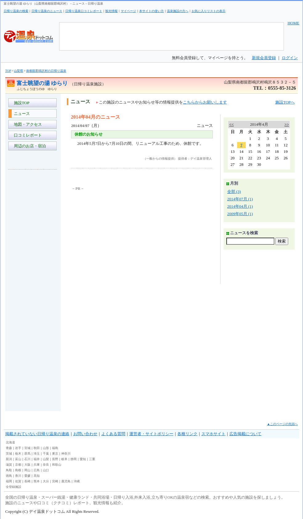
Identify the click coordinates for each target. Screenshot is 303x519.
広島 (37, 470)
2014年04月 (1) (240, 206)
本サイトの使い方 (151, 11)
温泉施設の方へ (177, 11)
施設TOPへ (285, 102)
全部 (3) (234, 191)
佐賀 (18, 481)
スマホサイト (213, 433)
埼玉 (37, 453)
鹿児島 (66, 481)
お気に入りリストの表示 (208, 11)
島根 (18, 470)
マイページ (128, 11)
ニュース (21, 113)
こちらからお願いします (205, 102)
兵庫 (37, 464)
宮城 (27, 448)
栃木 (18, 453)
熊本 (37, 481)
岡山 (27, 470)
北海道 (10, 442)
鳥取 (9, 470)
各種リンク (187, 433)
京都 (18, 464)
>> (287, 124)
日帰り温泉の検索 (16, 11)
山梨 (46, 459)
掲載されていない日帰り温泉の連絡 (37, 433)
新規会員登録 (264, 57)
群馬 (27, 453)
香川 (18, 475)
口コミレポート (27, 135)
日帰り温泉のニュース (46, 11)
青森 (9, 448)
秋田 (37, 448)
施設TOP (21, 102)
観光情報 (111, 11)
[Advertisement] (33, 266)
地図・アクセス (27, 124)
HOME (293, 23)
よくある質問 (113, 433)
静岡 (74, 459)
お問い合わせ (85, 433)
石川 (27, 459)
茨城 (9, 453)
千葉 (46, 453)
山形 (46, 448)
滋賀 (9, 464)
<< (231, 124)
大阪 (27, 464)
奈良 (46, 464)
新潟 (9, 459)
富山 (18, 459)
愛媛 (27, 475)
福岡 (9, 481)
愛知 (83, 459)
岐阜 (64, 459)
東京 (55, 453)
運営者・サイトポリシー (151, 433)
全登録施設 (13, 486)
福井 (37, 459)
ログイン (290, 57)
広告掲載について (245, 433)
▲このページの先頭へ (282, 424)
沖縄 (77, 481)
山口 (46, 470)
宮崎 (55, 481)
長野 (55, 459)
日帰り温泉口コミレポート (83, 11)
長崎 (27, 481)
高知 (37, 475)
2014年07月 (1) (240, 199)
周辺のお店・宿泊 (29, 146)
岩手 (18, 448)
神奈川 (66, 453)
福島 (55, 448)
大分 (46, 481)
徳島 (9, 475)
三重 (92, 459)
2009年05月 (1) (240, 213)
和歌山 (56, 464)
